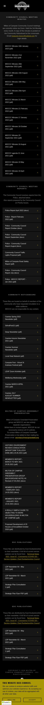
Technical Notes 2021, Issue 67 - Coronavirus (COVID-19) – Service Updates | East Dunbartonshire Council (22, 556)
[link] (22, 6)
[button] (3, 6)
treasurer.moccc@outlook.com (23, 36)
